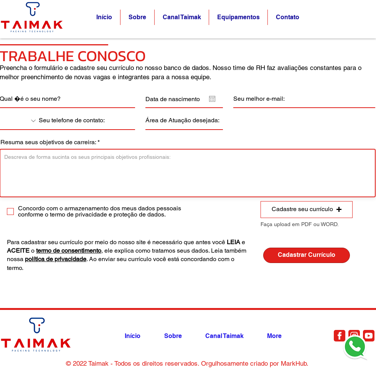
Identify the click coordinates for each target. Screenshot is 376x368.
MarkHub (294, 363)
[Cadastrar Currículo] (306, 255)
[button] (287, 17)
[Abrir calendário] (212, 99)
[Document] (339, 335)
